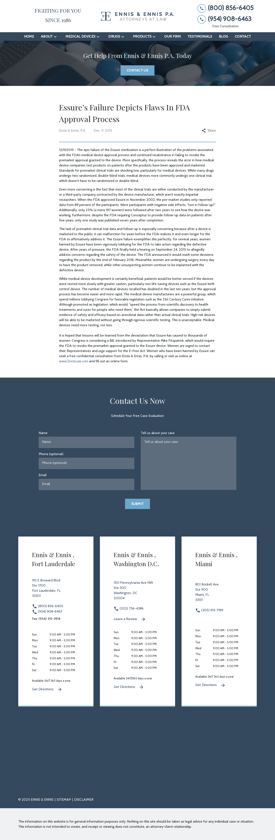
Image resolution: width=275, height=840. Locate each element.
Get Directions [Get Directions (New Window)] (47, 689)
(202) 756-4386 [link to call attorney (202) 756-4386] (129, 608)
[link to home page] (137, 16)
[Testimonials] (200, 36)
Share (209, 130)
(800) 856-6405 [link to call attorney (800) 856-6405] (47, 606)
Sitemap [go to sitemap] (64, 799)
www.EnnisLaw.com (73, 361)
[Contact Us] (137, 70)
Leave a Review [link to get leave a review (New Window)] (130, 619)
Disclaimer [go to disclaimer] (83, 799)
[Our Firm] (172, 36)
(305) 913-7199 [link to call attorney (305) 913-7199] (209, 610)
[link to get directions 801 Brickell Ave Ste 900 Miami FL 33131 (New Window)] (219, 595)
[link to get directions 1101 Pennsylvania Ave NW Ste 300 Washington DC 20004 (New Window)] (137, 593)
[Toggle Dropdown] (56, 36)
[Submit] (137, 504)
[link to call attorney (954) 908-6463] (225, 19)
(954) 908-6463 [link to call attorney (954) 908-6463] (47, 611)
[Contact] (243, 36)
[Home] (29, 36)
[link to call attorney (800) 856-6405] (225, 8)
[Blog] (223, 36)
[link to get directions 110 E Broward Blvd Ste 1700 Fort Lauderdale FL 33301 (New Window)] (56, 591)
